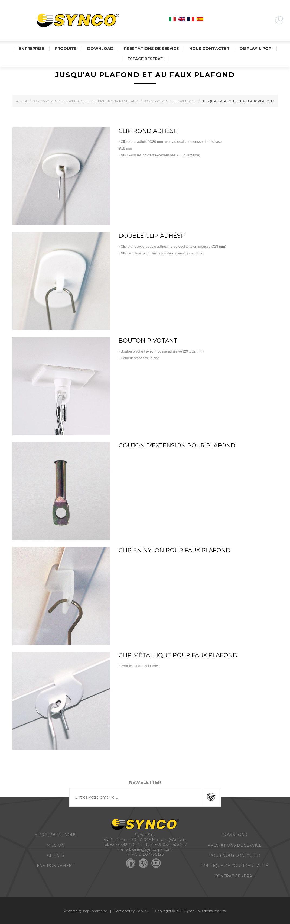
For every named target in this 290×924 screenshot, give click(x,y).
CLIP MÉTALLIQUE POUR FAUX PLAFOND (178, 655)
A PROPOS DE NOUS (55, 834)
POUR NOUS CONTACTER (234, 855)
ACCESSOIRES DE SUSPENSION (170, 101)
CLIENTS (55, 855)
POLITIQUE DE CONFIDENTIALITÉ (234, 865)
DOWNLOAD (234, 834)
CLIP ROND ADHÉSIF (149, 130)
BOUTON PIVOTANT (148, 340)
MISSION (55, 845)
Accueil (21, 101)
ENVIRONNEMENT (55, 865)
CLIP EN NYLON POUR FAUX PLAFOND (174, 550)
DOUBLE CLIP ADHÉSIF (152, 235)
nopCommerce (95, 911)
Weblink (142, 911)
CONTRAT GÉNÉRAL (234, 876)
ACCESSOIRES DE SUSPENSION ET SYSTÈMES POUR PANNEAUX (85, 101)
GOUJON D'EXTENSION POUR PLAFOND (177, 445)
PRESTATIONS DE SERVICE (234, 845)
